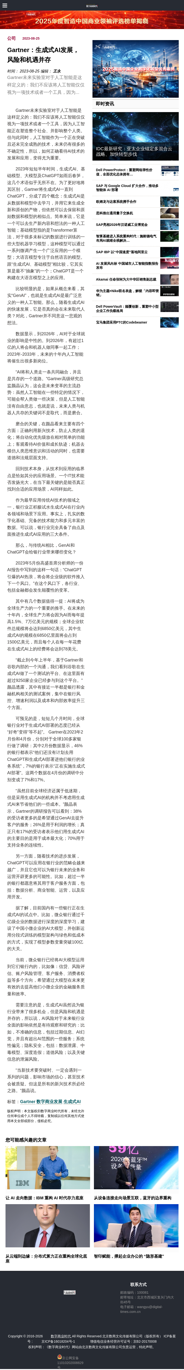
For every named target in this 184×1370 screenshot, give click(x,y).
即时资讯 (105, 103)
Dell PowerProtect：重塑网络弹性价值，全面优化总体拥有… (124, 172)
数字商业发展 (49, 1101)
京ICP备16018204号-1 (58, 1341)
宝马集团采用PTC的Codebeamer (121, 322)
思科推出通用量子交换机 (114, 213)
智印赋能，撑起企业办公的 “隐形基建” (129, 1256)
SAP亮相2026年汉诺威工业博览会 (122, 225)
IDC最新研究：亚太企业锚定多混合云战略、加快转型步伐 (134, 151)
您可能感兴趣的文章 (26, 1140)
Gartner (27, 1101)
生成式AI (72, 1101)
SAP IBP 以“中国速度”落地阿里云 (122, 252)
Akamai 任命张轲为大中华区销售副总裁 (126, 279)
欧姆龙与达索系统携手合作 (116, 202)
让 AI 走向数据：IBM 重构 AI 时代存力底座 (45, 1198)
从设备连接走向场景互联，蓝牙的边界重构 (132, 1198)
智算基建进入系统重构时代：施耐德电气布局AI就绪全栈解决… (126, 238)
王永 (57, 71)
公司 (11, 38)
